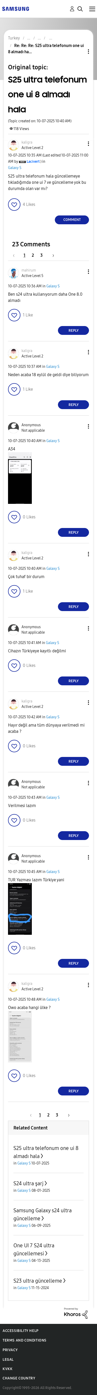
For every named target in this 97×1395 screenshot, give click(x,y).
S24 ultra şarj (28, 1183)
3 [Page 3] (41, 255)
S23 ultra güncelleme (37, 1281)
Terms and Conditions (25, 1340)
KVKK (7, 1369)
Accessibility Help (21, 1331)
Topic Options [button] (79, 52)
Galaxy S (14, 168)
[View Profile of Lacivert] (33, 161)
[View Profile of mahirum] (28, 270)
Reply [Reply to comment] (74, 330)
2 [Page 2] (33, 255)
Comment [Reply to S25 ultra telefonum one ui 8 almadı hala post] (72, 220)
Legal (8, 1359)
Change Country (19, 1378)
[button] (80, 144)
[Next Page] (51, 255)
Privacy (10, 1350)
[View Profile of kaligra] (26, 142)
